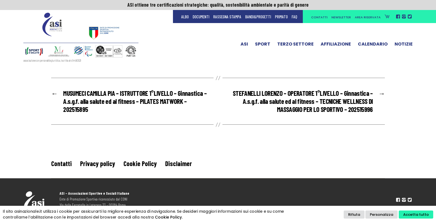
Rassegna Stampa (227, 16)
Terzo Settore (295, 45)
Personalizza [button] (381, 214)
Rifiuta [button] (354, 214)
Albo (185, 16)
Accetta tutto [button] (416, 214)
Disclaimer (178, 163)
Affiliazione (336, 45)
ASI (244, 45)
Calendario (373, 45)
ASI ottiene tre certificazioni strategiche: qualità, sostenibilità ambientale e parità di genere (218, 5)
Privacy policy (97, 163)
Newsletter (341, 17)
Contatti (319, 17)
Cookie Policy (140, 163)
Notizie (404, 45)
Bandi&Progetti (258, 16)
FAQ (294, 16)
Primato (281, 16)
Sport (262, 45)
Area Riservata (368, 17)
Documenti (201, 16)
